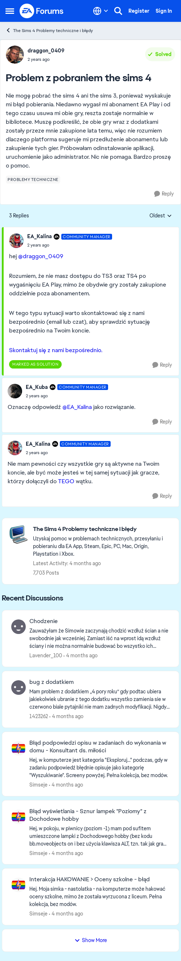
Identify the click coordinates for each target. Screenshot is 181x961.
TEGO (66, 481)
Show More (90, 940)
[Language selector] (100, 11)
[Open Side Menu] (10, 10)
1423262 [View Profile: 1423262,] (38, 716)
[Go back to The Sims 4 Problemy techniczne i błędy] (102, 529)
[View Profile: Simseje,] (18, 748)
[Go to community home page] (42, 11)
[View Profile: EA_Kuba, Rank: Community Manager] (15, 391)
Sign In (164, 11)
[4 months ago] (80, 655)
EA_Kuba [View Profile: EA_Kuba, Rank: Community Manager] (37, 387)
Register (138, 11)
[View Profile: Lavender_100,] (18, 626)
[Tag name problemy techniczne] (33, 180)
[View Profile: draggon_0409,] (15, 55)
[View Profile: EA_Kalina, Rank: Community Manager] (16, 240)
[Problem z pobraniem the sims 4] (69, 245)
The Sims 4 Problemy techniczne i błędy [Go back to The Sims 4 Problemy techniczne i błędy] (49, 30)
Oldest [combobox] (160, 216)
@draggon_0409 (40, 256)
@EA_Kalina (77, 407)
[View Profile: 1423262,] (18, 687)
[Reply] (164, 194)
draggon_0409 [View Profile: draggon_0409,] (46, 50)
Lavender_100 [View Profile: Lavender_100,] (45, 655)
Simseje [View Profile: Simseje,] (38, 784)
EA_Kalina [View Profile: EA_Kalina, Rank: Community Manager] (39, 236)
